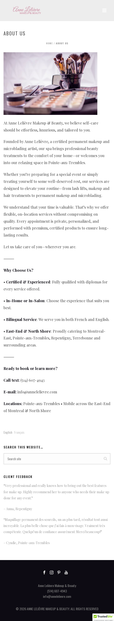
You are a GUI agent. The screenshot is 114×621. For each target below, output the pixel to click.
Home (49, 43)
